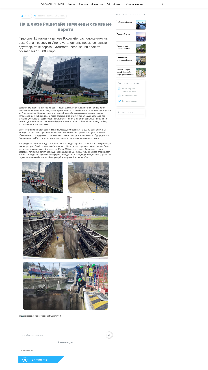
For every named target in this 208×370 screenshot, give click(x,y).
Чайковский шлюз (124, 22)
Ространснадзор (129, 101)
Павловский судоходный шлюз (124, 59)
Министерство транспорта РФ (129, 89)
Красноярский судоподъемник (123, 47)
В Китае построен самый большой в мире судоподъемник (125, 72)
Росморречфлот (129, 95)
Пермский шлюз (123, 34)
